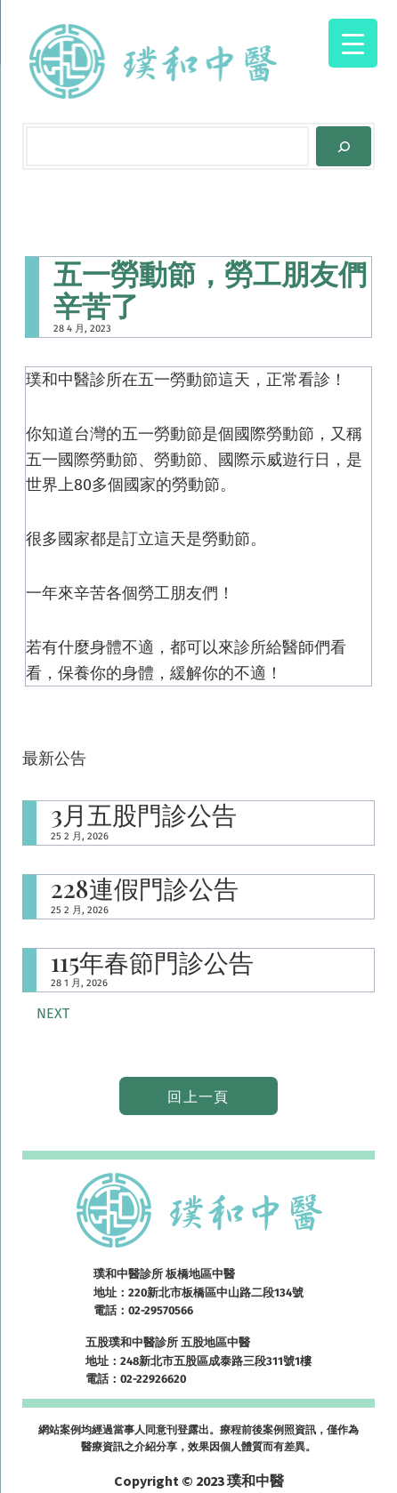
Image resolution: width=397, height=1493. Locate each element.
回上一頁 (198, 1096)
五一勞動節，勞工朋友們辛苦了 (210, 289)
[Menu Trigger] (352, 43)
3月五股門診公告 (144, 815)
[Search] (343, 146)
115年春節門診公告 (152, 962)
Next (52, 1013)
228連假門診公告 (145, 889)
